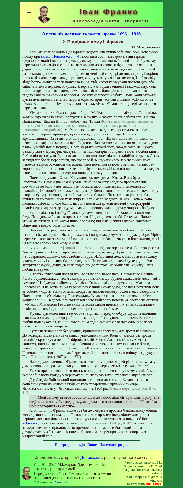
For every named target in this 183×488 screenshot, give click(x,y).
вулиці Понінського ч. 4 (60, 56)
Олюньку (31, 423)
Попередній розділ (70, 445)
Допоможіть (91, 457)
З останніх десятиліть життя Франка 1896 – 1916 (91, 34)
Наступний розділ (113, 445)
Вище (92, 445)
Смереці (61, 482)
